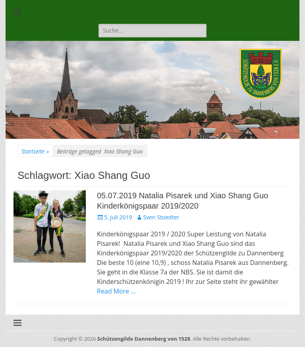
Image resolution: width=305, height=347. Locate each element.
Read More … (116, 291)
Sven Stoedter (161, 217)
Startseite (35, 151)
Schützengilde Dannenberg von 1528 (143, 338)
